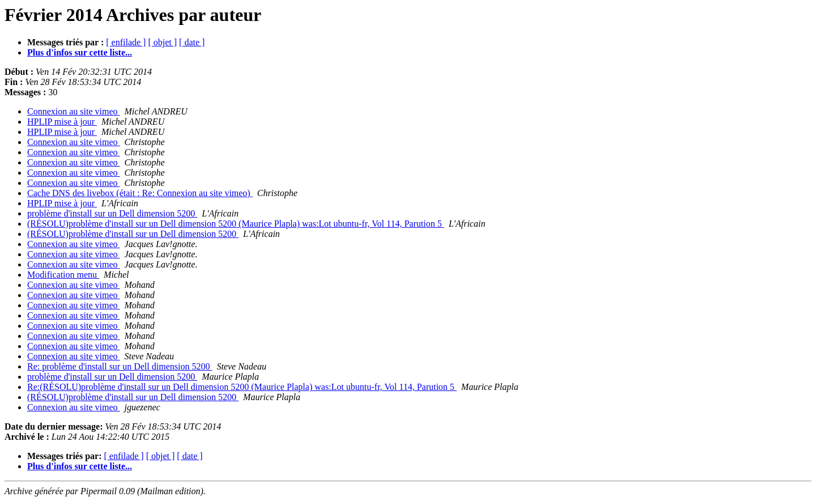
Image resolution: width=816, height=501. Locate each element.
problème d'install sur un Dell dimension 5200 (112, 213)
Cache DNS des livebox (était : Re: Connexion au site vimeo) (140, 193)
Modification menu (63, 274)
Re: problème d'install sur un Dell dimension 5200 (119, 366)
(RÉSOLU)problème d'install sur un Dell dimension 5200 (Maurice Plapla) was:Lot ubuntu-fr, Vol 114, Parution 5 (235, 223)
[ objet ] (162, 42)
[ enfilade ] (126, 42)
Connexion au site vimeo (73, 111)
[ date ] (192, 42)
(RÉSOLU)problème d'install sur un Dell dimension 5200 (133, 234)
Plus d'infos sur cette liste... (79, 52)
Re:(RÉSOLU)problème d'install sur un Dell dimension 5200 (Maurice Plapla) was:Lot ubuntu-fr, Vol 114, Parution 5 (242, 387)
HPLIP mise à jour (62, 121)
